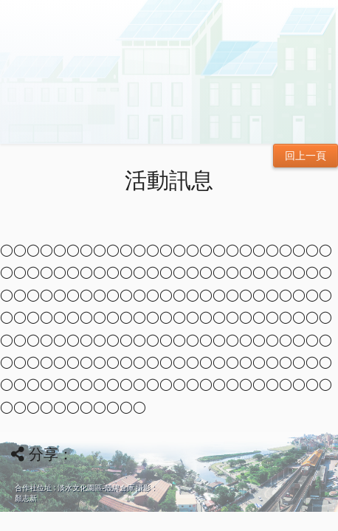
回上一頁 (305, 156)
